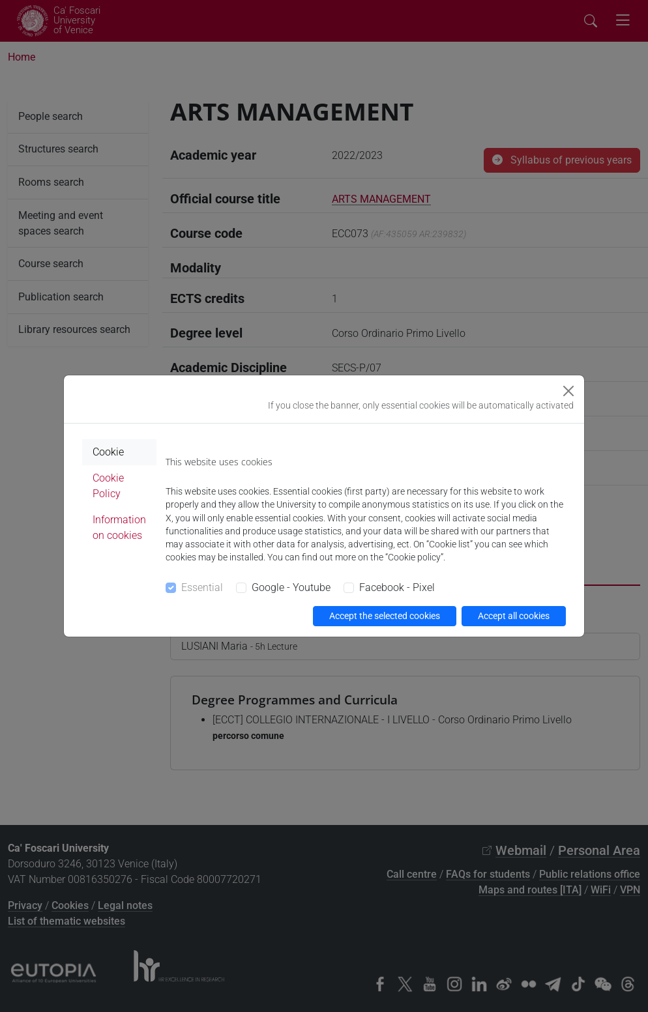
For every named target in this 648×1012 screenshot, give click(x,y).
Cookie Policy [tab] (108, 486)
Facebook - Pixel (397, 587)
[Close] (568, 391)
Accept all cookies (514, 616)
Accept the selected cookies (384, 616)
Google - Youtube (291, 587)
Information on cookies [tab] (119, 527)
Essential (202, 587)
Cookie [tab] (108, 452)
